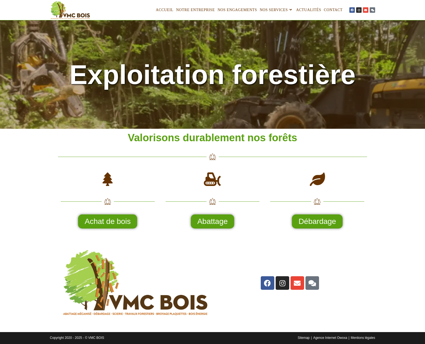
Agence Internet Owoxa (330, 338)
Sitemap (304, 338)
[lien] (352, 10)
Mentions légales (363, 338)
